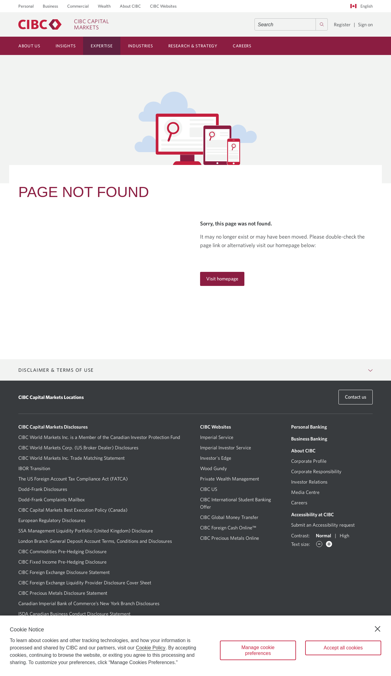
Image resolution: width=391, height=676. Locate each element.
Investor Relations (309, 482)
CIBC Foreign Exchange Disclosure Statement (64, 572)
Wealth (104, 6)
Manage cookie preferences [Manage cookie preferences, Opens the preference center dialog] (258, 650)
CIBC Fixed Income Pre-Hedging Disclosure (62, 562)
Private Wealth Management (229, 479)
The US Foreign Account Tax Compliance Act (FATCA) (73, 479)
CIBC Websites (163, 6)
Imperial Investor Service (225, 447)
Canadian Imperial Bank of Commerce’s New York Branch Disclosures (88, 603)
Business (50, 6)
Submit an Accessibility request (323, 525)
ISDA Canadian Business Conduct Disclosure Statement (74, 614)
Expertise (101, 46)
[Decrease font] (319, 544)
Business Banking (309, 439)
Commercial (78, 6)
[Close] (377, 629)
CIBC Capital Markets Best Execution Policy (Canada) (72, 510)
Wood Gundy (213, 468)
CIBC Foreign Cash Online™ (228, 527)
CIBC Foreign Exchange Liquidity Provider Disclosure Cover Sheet (84, 582)
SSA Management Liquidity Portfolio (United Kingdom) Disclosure (85, 531)
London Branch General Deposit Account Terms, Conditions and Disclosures (95, 541)
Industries (140, 46)
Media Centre (305, 492)
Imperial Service (216, 437)
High (344, 535)
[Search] (322, 24)
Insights (66, 46)
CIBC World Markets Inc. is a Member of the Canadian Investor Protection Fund (99, 437)
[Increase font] (329, 544)
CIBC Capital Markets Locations (51, 397)
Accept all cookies (343, 647)
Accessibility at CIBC (312, 514)
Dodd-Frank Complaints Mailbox (51, 499)
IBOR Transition (34, 468)
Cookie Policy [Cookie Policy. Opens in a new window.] (151, 647)
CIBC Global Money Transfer (229, 517)
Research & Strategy (192, 46)
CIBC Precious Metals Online (229, 538)
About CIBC (130, 6)
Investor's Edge (215, 458)
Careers (242, 46)
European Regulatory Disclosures (52, 520)
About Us (29, 46)
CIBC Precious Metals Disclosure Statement (62, 593)
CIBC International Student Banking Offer (235, 503)
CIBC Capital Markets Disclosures (53, 427)
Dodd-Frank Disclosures (42, 489)
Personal (26, 6)
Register (342, 24)
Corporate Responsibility (316, 471)
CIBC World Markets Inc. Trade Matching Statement (71, 458)
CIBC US (208, 489)
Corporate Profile (309, 461)
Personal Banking (309, 427)
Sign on (365, 24)
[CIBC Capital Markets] (63, 24)
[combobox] (291, 24)
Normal (323, 535)
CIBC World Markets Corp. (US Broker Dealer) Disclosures (78, 447)
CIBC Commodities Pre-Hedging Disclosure (62, 551)
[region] (195, 646)
